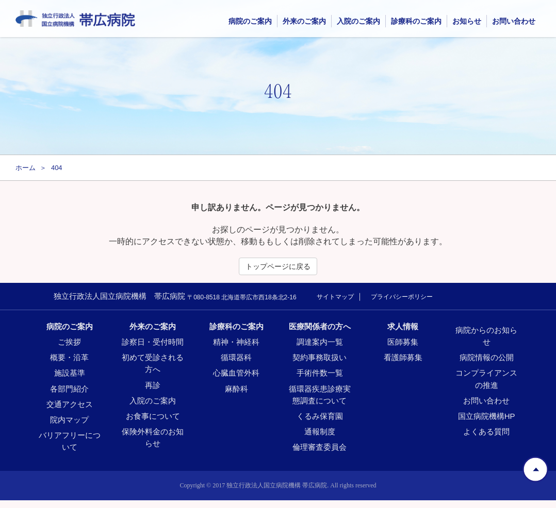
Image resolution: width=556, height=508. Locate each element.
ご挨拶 (69, 341)
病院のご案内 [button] (250, 21)
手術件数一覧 (320, 372)
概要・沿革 (69, 357)
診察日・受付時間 (153, 341)
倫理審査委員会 (319, 447)
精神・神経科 (236, 341)
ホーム (25, 168)
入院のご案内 (358, 21)
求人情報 (402, 326)
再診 (152, 385)
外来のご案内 (304, 21)
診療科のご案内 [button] (416, 21)
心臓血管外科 (236, 372)
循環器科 (236, 357)
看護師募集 (403, 357)
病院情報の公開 (487, 357)
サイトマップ (335, 296)
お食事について (153, 416)
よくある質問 (486, 431)
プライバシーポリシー (402, 296)
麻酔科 (236, 388)
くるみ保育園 (320, 416)
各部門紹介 (69, 388)
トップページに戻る (278, 266)
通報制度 (319, 431)
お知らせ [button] (466, 21)
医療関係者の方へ (320, 326)
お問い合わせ (513, 21)
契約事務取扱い (319, 357)
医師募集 (402, 341)
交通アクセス (69, 404)
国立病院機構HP (486, 416)
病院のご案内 (69, 326)
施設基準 (69, 372)
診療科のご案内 (236, 326)
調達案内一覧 (320, 341)
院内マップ (69, 419)
